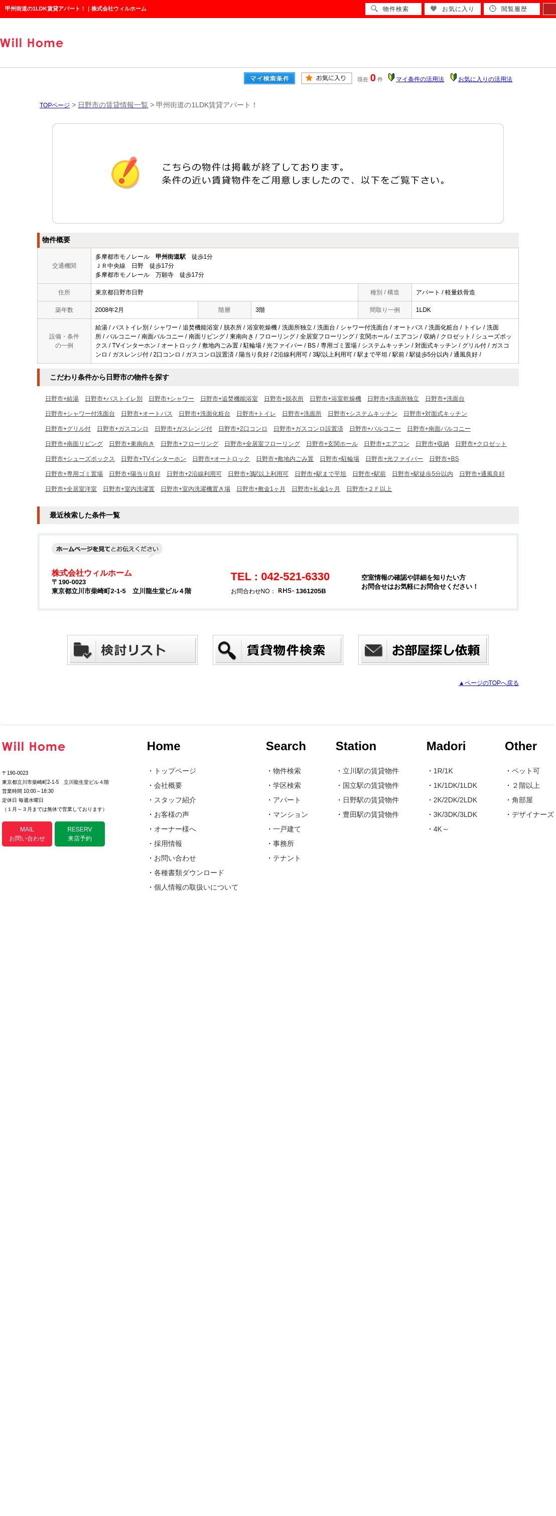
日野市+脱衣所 (284, 398)
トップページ (175, 771)
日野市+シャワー (171, 398)
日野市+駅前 (369, 473)
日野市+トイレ (256, 413)
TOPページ (55, 105)
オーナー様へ (175, 829)
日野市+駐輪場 (339, 458)
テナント (287, 858)
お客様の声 (171, 814)
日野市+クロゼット (481, 443)
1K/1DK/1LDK (455, 785)
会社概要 (168, 785)
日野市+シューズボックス (80, 458)
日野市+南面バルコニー (439, 428)
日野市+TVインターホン (153, 458)
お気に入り (452, 9)
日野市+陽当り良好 (135, 473)
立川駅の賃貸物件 (371, 771)
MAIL (27, 834)
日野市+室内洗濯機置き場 (195, 488)
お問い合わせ (175, 858)
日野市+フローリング (189, 443)
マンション (290, 814)
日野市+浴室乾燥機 (335, 398)
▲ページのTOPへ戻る (489, 683)
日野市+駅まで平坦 (320, 473)
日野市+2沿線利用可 (194, 473)
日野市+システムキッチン (362, 413)
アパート (287, 800)
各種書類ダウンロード (189, 873)
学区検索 (287, 785)
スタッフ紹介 (175, 800)
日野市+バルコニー (375, 428)
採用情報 (168, 843)
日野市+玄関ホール (332, 443)
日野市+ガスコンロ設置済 (308, 428)
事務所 (283, 843)
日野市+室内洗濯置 (129, 488)
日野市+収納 (432, 443)
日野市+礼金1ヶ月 (316, 488)
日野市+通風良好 (482, 473)
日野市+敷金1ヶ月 (261, 488)
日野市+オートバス (147, 413)
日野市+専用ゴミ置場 (74, 473)
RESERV (79, 834)
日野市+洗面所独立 (393, 398)
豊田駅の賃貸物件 (371, 814)
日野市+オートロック (221, 458)
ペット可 (526, 771)
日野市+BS (444, 458)
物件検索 (287, 771)
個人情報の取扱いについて (196, 887)
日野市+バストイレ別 (114, 398)
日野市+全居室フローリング (262, 443)
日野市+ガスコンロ (123, 428)
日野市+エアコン (386, 443)
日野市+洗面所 (302, 413)
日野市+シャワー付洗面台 (80, 413)
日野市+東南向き (132, 443)
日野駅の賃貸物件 (371, 800)
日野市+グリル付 (68, 428)
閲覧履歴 (508, 9)
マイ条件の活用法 (420, 79)
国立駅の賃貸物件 (371, 785)
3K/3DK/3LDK (455, 814)
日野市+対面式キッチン (435, 413)
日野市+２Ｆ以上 (369, 488)
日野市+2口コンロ (242, 428)
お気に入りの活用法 (485, 79)
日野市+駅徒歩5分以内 (422, 473)
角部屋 (522, 800)
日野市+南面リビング (74, 443)
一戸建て (287, 829)
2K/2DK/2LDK (455, 800)
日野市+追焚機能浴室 (229, 398)
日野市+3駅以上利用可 (258, 473)
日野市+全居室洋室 (71, 488)
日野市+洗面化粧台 (204, 413)
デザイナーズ (533, 814)
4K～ (441, 829)
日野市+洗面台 (445, 398)
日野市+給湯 (62, 398)
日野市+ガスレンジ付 (183, 428)
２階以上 (526, 785)
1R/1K (443, 771)
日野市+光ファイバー (394, 458)
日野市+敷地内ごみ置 (285, 458)
